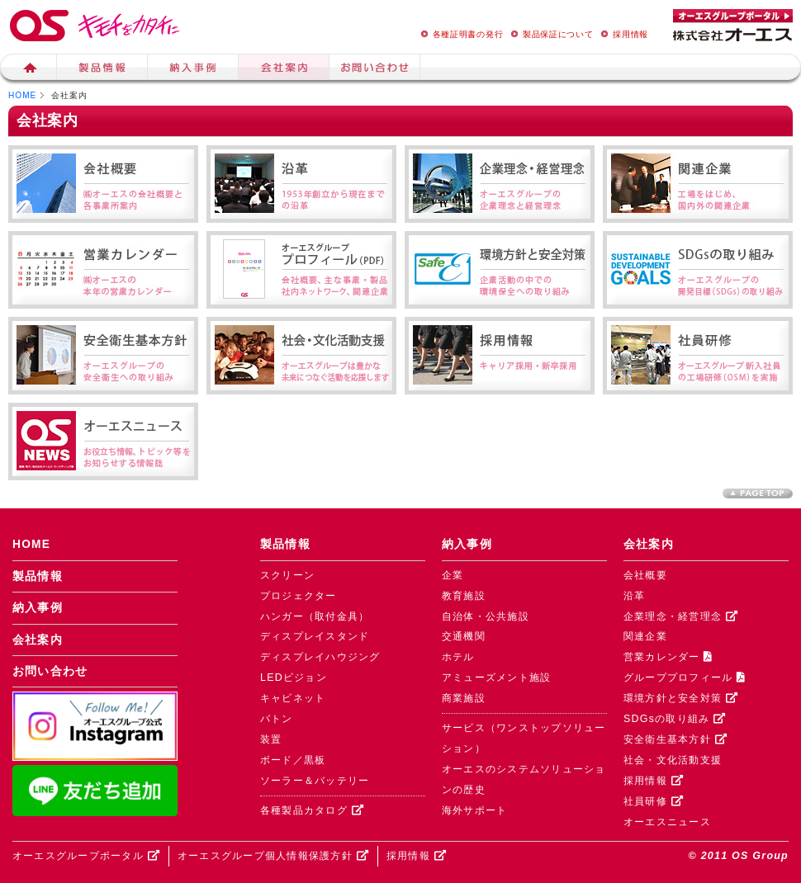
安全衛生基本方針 (675, 739)
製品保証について (550, 34)
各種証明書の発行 (460, 34)
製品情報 (102, 69)
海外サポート (475, 810)
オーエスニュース (667, 822)
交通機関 (464, 636)
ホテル (458, 657)
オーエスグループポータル (86, 856)
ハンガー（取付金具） (314, 616)
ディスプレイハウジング (320, 657)
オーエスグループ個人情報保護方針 (273, 856)
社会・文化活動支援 (672, 760)
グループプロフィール (684, 677)
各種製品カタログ (312, 810)
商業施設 (464, 698)
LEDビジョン (293, 677)
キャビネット (293, 698)
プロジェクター (298, 596)
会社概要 (645, 575)
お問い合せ (374, 69)
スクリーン (287, 575)
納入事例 (193, 69)
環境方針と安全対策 (680, 698)
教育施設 (464, 596)
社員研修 (653, 801)
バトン (276, 719)
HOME (22, 95)
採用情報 (622, 34)
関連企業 (645, 636)
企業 (453, 575)
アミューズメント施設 (496, 677)
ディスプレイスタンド (314, 636)
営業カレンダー (668, 657)
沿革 (634, 596)
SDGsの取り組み (674, 719)
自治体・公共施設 (485, 616)
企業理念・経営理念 (680, 616)
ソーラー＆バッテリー (314, 780)
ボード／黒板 (293, 760)
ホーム (28, 69)
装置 (271, 739)
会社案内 (284, 69)
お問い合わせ (50, 671)
